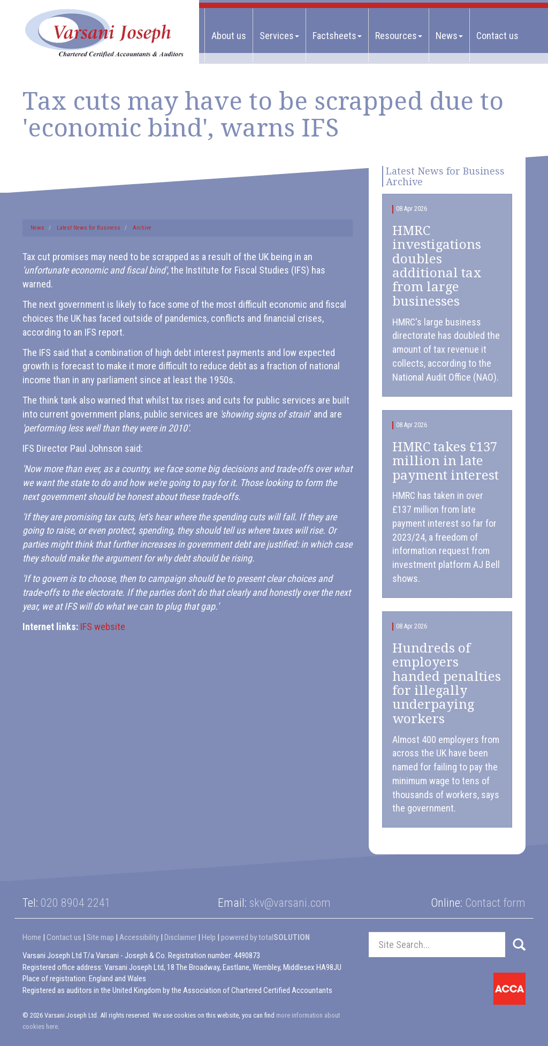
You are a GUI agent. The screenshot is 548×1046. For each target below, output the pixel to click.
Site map (100, 937)
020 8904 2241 (76, 902)
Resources (398, 35)
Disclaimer (180, 937)
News (449, 35)
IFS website (102, 626)
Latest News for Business (88, 227)
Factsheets (337, 35)
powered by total (265, 937)
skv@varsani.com (290, 902)
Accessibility (139, 937)
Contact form (495, 902)
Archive (142, 227)
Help (209, 937)
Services (279, 35)
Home (31, 937)
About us (228, 35)
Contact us (497, 35)
